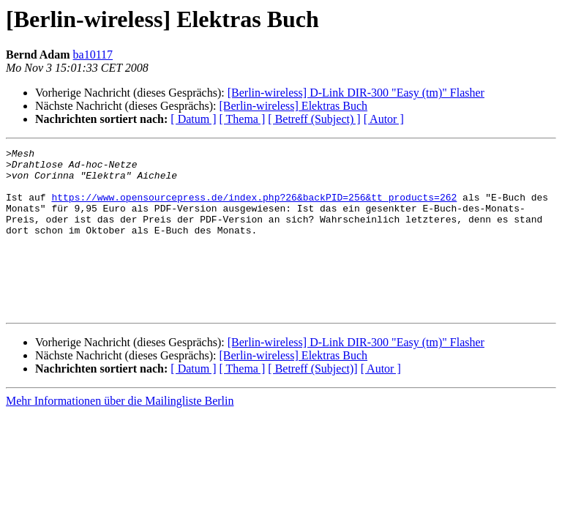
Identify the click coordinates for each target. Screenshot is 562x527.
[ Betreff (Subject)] (312, 401)
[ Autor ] (384, 119)
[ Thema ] (243, 119)
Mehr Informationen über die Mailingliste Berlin (119, 433)
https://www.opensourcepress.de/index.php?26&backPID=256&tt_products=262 (254, 207)
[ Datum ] (193, 119)
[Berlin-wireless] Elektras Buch (293, 106)
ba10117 (93, 54)
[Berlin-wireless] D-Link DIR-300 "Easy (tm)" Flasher (356, 92)
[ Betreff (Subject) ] (314, 119)
